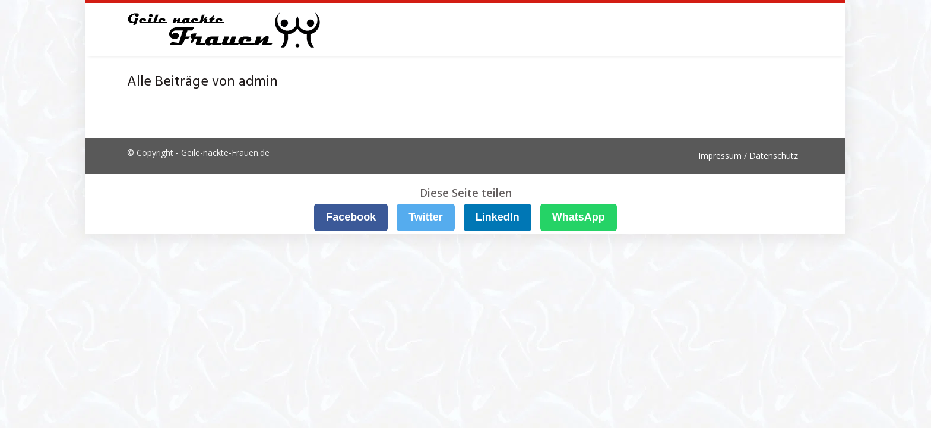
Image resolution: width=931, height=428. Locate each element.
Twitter (425, 217)
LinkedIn (498, 217)
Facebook (351, 217)
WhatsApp (578, 217)
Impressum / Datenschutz (748, 155)
